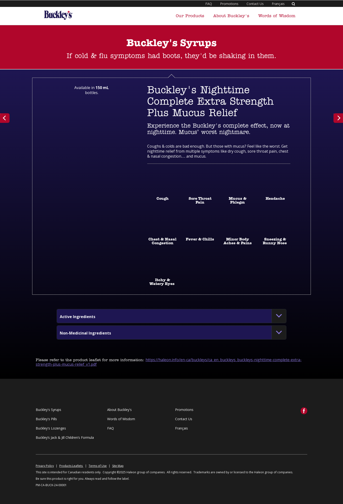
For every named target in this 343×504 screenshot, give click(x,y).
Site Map (118, 466)
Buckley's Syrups (48, 409)
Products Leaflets (71, 466)
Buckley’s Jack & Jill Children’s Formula (65, 437)
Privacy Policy (45, 466)
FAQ (208, 3)
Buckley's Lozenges (51, 428)
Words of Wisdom (276, 16)
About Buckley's (231, 16)
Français (278, 3)
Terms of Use (98, 466)
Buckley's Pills (46, 419)
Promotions (229, 3)
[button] (77, 316)
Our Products (190, 16)
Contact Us (255, 3)
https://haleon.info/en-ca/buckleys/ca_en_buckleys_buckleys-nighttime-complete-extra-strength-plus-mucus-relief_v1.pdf (169, 362)
